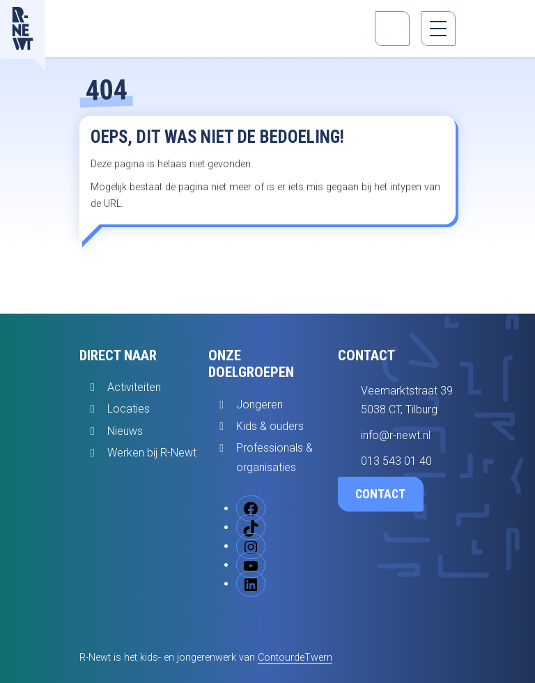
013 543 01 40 (396, 461)
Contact (380, 494)
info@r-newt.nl (396, 435)
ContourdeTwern (295, 657)
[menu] (438, 28)
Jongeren (259, 404)
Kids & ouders (270, 426)
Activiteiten (134, 387)
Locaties (128, 408)
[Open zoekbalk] (392, 28)
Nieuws (125, 431)
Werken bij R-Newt (151, 452)
